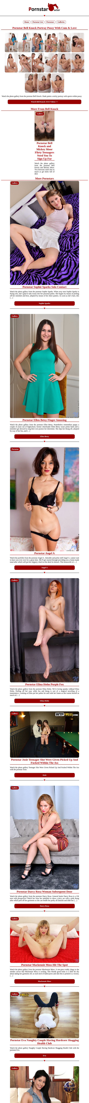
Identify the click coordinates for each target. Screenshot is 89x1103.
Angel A (44, 568)
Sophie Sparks (44, 303)
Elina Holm (44, 701)
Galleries (61, 22)
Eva (44, 1056)
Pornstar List (38, 22)
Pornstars (50, 22)
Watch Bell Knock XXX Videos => (44, 102)
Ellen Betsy (44, 436)
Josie (45, 775)
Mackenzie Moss (44, 981)
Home (26, 22)
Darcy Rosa (44, 906)
